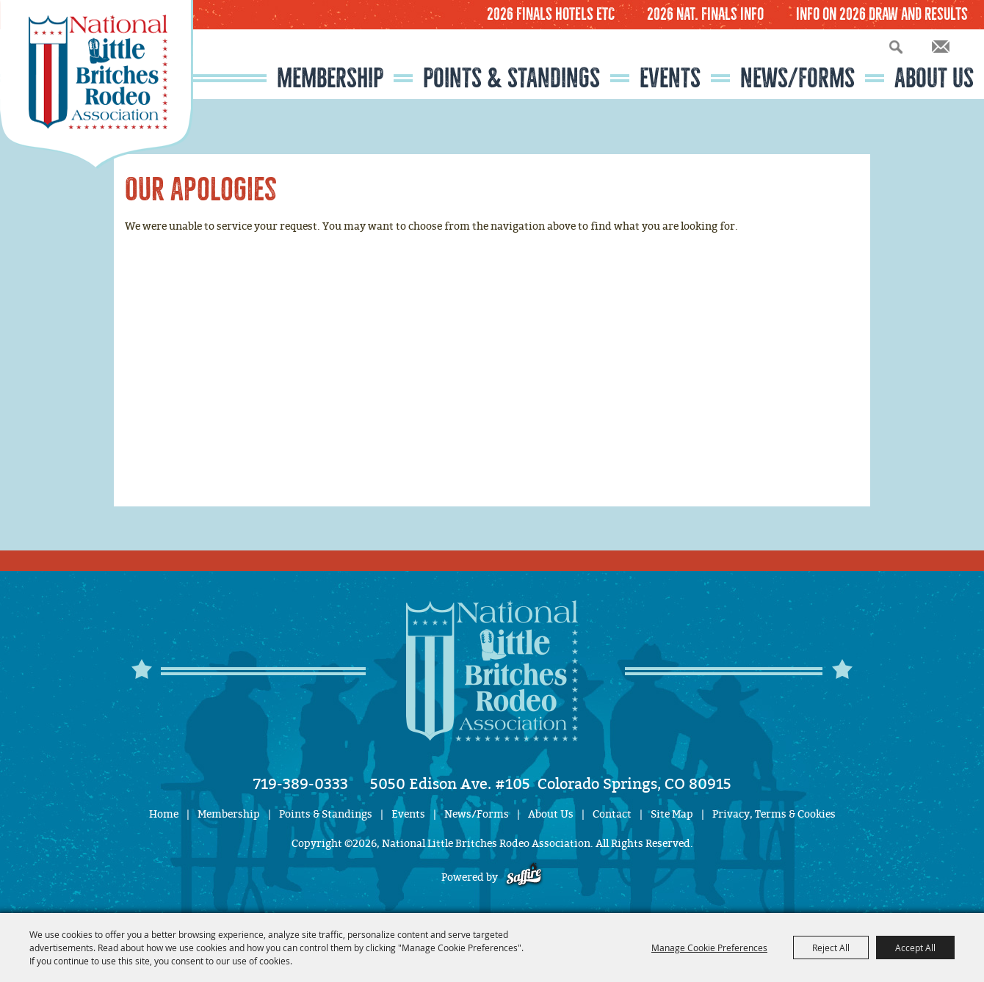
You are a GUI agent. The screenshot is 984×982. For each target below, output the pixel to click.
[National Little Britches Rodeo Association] (96, 84)
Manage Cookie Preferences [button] (709, 947)
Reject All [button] (831, 947)
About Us (934, 78)
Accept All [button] (915, 947)
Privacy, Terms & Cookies (774, 814)
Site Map (672, 814)
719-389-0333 (300, 784)
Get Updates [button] (940, 47)
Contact (612, 814)
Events (670, 78)
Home (163, 814)
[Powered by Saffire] (523, 877)
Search (896, 47)
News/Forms (797, 78)
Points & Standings (511, 78)
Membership (330, 78)
